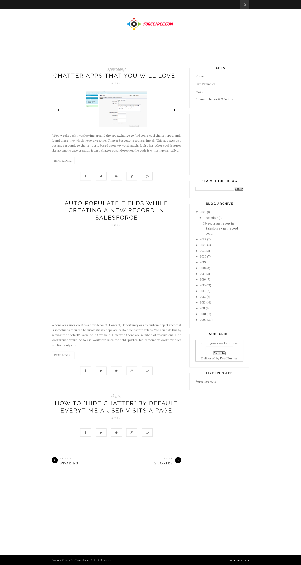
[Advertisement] (150, 48)
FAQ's (199, 91)
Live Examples (205, 84)
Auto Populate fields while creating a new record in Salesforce (116, 210)
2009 (203, 319)
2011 (202, 308)
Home (199, 76)
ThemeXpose (82, 560)
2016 (203, 279)
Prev (58, 110)
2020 (203, 256)
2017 (203, 274)
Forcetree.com (205, 381)
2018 (203, 268)
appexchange (116, 69)
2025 (203, 212)
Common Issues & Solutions (214, 99)
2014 (203, 291)
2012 (203, 302)
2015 (203, 285)
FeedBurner (229, 358)
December (210, 218)
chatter (116, 397)
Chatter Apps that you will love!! (116, 75)
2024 (203, 239)
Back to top (239, 560)
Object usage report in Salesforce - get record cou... (220, 228)
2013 (203, 296)
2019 (203, 262)
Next (174, 110)
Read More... (63, 160)
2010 (203, 314)
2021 (203, 251)
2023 (203, 245)
